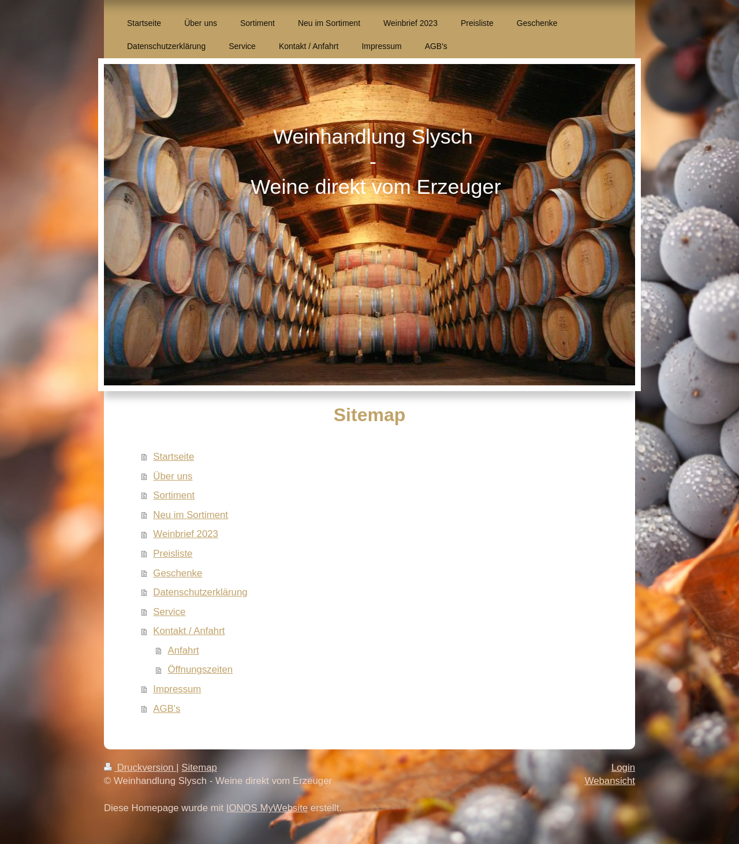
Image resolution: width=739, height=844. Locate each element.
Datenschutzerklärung (200, 592)
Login (623, 767)
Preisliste (172, 553)
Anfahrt (183, 650)
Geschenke (177, 573)
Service (169, 611)
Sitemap (199, 767)
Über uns (172, 476)
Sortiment (174, 495)
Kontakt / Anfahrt (189, 630)
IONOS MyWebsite (267, 807)
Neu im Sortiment (190, 514)
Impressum (177, 689)
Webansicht (610, 780)
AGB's (166, 708)
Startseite (173, 456)
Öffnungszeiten (200, 669)
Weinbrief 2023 (185, 533)
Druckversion (140, 767)
